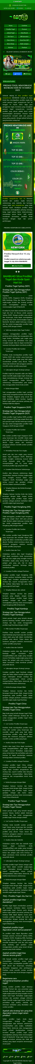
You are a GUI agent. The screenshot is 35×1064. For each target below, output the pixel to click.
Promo (17, 74)
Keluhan (10, 47)
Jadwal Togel (10, 33)
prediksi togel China (25, 718)
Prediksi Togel (10, 29)
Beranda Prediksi (9, 81)
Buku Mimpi (10, 44)
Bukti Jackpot (24, 44)
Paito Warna (10, 40)
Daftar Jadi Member (9, 8)
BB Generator (24, 36)
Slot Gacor (11, 36)
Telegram (20, 8)
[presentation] (16, 271)
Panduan (24, 47)
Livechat (28, 8)
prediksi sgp (13, 465)
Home (10, 25)
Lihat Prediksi (17, 266)
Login (8, 74)
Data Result (24, 33)
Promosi (24, 29)
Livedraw (24, 25)
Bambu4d (21, 307)
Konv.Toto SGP (24, 40)
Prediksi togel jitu (8, 373)
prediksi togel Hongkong (24, 516)
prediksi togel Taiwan (10, 817)
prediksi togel (27, 334)
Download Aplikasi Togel (18, 5)
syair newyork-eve (18, 205)
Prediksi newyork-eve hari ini (14, 198)
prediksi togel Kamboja (10, 625)
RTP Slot (27, 74)
